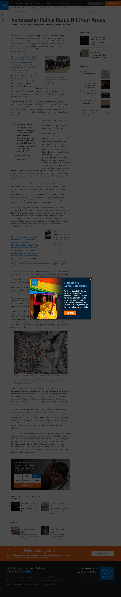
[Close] (90, 279)
